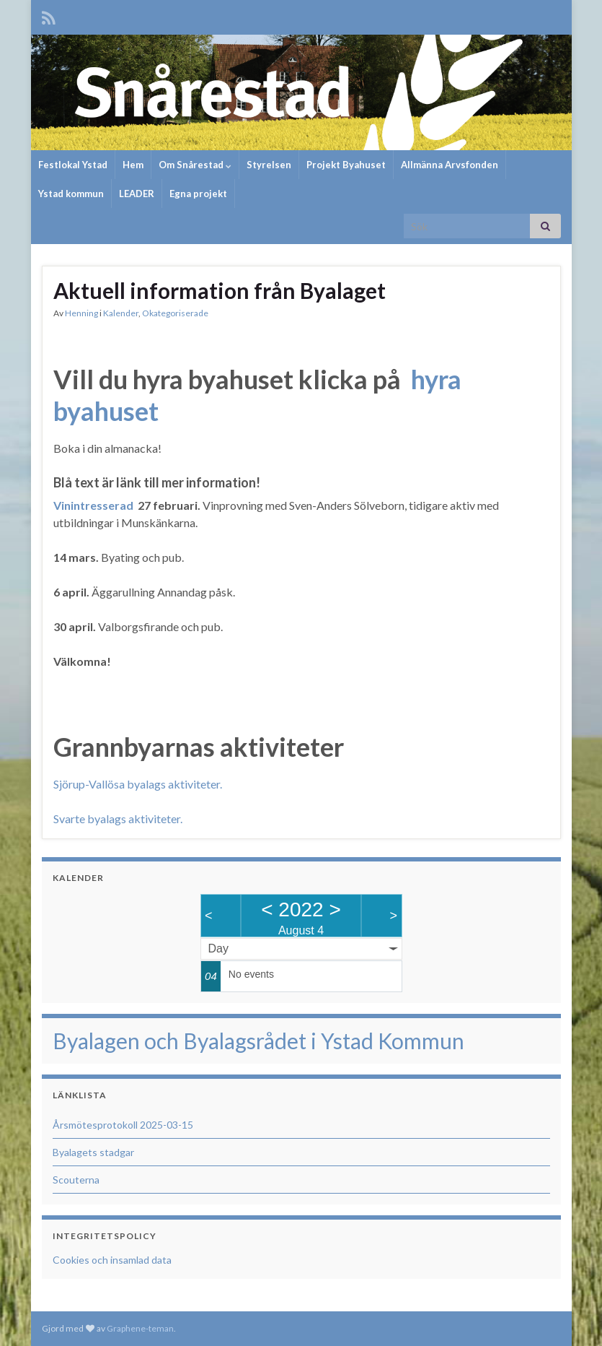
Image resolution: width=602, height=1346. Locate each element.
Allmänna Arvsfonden (449, 164)
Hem (133, 164)
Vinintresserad (93, 505)
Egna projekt (198, 193)
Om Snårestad (195, 164)
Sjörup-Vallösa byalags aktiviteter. (137, 784)
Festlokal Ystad (72, 164)
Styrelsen (269, 164)
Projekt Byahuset (346, 164)
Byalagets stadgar (93, 1152)
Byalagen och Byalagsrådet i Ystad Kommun (258, 1041)
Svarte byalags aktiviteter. (117, 818)
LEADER (136, 193)
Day (218, 948)
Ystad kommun (71, 193)
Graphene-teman (140, 1328)
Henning (81, 313)
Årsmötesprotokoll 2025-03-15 (123, 1125)
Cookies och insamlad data (112, 1260)
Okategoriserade (175, 313)
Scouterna (76, 1179)
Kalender (120, 313)
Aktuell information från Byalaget (219, 290)
